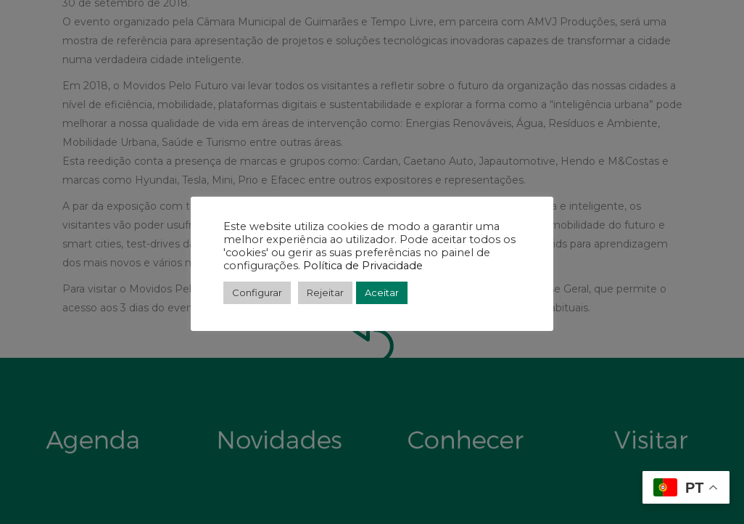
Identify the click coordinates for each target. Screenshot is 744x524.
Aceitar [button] (382, 292)
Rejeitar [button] (325, 292)
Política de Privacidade (361, 265)
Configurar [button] (257, 292)
